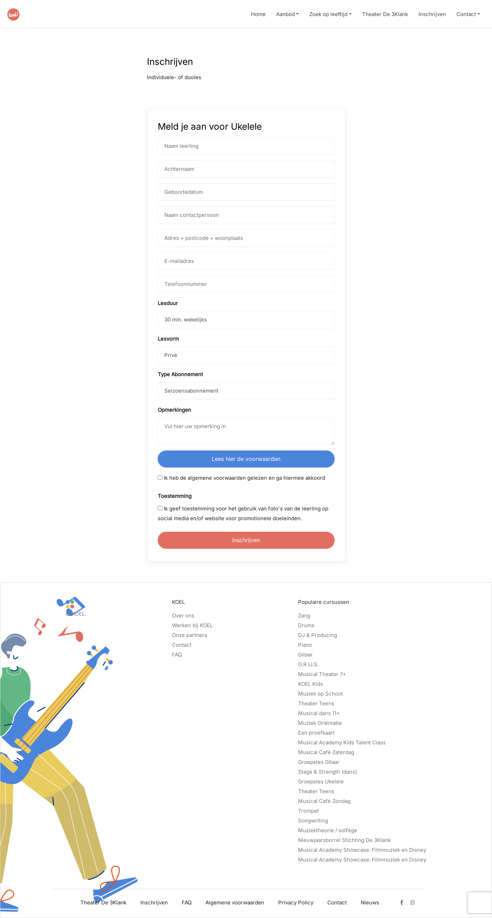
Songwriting (313, 820)
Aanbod (285, 14)
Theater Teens (316, 703)
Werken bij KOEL (192, 625)
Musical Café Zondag (324, 801)
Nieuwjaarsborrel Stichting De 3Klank (344, 840)
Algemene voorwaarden (234, 902)
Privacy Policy (295, 902)
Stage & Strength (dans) (327, 771)
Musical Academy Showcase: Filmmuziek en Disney (362, 850)
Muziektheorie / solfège (327, 830)
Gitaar (305, 654)
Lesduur (168, 303)
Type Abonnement (180, 374)
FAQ (177, 654)
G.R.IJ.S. (308, 664)
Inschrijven (432, 14)
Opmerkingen (174, 410)
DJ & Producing (317, 635)
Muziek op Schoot (320, 693)
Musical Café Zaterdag (326, 752)
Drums (306, 625)
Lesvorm (168, 338)
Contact (466, 14)
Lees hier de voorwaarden (246, 458)
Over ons (183, 615)
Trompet (308, 810)
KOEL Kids (310, 684)
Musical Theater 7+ (322, 674)
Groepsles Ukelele (321, 781)
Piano (305, 645)
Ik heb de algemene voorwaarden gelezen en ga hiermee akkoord (241, 478)
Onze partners (189, 635)
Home (258, 14)
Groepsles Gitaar (318, 762)
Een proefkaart (316, 732)
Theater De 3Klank (385, 14)
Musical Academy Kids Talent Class (342, 742)
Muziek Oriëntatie (320, 723)
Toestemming (175, 496)
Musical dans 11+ (319, 713)
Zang (304, 615)
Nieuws (370, 902)
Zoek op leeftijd (328, 14)
